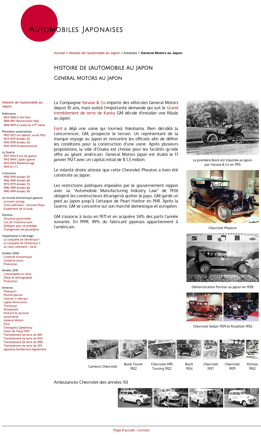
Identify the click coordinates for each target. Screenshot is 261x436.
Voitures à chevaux (15, 298)
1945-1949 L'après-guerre (18, 159)
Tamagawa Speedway (17, 327)
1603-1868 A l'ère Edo (16, 117)
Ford (6, 324)
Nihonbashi (10, 309)
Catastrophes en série (16, 274)
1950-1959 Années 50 (16, 177)
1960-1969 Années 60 (16, 180)
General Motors (13, 320)
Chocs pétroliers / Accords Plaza (23, 205)
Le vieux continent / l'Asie (19, 247)
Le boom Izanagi (13, 201)
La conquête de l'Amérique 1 (21, 239)
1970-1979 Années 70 (16, 184)
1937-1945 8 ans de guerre (19, 156)
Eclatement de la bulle (17, 208)
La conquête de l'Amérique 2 (21, 243)
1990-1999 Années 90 (16, 191)
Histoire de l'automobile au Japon (94, 53)
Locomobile (10, 316)
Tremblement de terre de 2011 (22, 345)
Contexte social (12, 260)
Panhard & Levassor (15, 313)
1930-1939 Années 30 (16, 142)
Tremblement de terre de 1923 (22, 338)
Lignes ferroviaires (14, 302)
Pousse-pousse (12, 295)
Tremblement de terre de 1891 (22, 335)
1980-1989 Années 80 (16, 188)
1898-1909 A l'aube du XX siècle (23, 125)
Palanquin (9, 291)
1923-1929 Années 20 (16, 139)
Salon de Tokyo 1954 (16, 331)
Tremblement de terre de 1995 (22, 342)
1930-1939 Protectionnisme (19, 146)
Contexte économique (17, 257)
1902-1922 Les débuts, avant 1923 (24, 135)
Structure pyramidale (16, 218)
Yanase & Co (93, 102)
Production (9, 264)
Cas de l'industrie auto (17, 222)
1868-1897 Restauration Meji (20, 121)
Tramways (9, 306)
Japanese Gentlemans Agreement (24, 349)
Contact (143, 430)
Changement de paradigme (20, 229)
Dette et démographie (17, 277)
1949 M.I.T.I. (10, 167)
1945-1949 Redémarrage (18, 163)
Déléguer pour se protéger (19, 226)
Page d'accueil (124, 430)
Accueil (59, 53)
